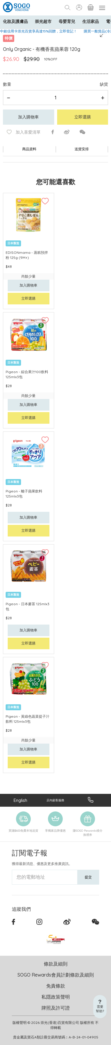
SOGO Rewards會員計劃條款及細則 (55, 975)
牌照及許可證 (55, 1008)
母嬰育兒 (67, 21)
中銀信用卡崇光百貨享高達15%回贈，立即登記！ (38, 31)
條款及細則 (55, 964)
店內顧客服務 (55, 800)
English (20, 800)
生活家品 (90, 21)
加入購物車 (28, 117)
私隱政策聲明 (55, 997)
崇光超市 (43, 21)
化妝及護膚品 (15, 21)
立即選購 (82, 117)
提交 (88, 877)
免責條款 (55, 986)
